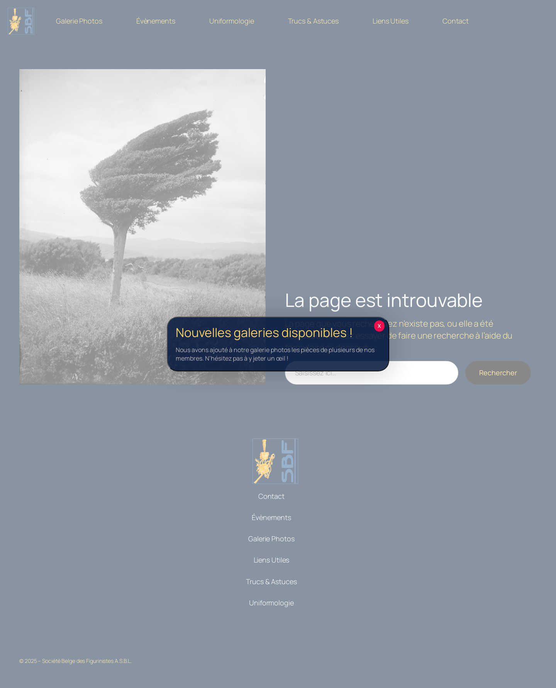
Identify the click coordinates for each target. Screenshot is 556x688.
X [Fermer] (379, 325)
